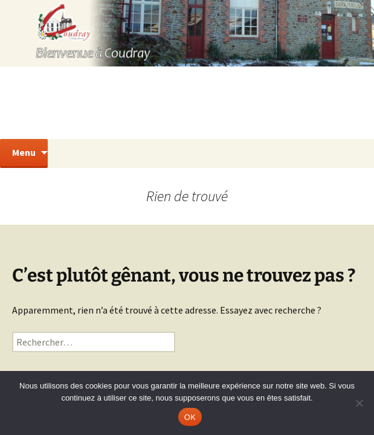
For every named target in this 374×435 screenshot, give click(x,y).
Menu (24, 152)
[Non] (359, 403)
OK (190, 417)
